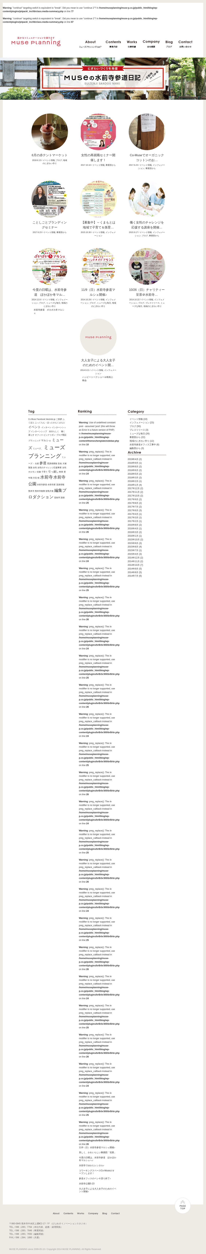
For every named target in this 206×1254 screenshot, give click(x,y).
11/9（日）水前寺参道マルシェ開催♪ (97, 1147)
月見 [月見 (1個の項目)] (35, 478)
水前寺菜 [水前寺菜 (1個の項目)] (52, 484)
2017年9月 (133, 499)
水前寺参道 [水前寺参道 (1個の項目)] (42, 484)
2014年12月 (134, 557)
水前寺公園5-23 (87, 1183)
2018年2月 (133, 481)
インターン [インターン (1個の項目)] (46, 427)
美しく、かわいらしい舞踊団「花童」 (97, 1152)
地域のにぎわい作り (152, 306)
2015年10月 (134, 539)
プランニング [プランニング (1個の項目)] (34, 440)
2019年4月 (133, 459)
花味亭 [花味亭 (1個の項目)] (57, 497)
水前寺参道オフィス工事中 (143, 444)
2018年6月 (133, 470)
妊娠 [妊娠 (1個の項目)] (39, 472)
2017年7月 (133, 506)
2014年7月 (133, 576)
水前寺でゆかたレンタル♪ (91, 1165)
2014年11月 (134, 561)
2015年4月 (133, 554)
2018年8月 (133, 466)
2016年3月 (133, 532)
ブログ (133, 426)
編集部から (135, 448)
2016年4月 (133, 528)
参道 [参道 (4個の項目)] (42, 463)
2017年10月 (134, 495)
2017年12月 (134, 488)
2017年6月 (133, 510)
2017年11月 (134, 492)
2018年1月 (133, 485)
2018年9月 (133, 463)
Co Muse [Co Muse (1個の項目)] (32, 419)
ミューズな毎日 (137, 433)
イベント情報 (136, 419)
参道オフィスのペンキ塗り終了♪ (95, 1178)
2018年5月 (133, 474)
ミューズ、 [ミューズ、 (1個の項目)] (38, 448)
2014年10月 (134, 565)
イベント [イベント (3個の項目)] (34, 427)
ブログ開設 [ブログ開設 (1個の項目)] (61, 435)
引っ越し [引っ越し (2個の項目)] (53, 471)
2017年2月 (133, 521)
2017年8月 (133, 503)
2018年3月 (133, 477)
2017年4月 (133, 514)
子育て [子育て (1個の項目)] (44, 472)
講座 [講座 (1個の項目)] (63, 497)
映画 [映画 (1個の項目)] (61, 472)
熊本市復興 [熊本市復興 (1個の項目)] (40, 491)
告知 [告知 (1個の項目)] (60, 463)
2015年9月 (133, 543)
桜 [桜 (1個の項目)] (38, 478)
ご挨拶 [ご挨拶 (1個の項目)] (59, 419)
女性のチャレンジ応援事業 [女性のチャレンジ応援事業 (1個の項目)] (49, 467)
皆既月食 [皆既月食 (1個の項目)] (50, 491)
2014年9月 (133, 568)
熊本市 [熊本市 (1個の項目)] (31, 491)
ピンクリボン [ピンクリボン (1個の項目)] (50, 435)
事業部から (135, 437)
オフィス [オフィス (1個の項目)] (39, 435)
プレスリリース (137, 430)
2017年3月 (133, 517)
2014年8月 (133, 572)
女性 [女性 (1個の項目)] (35, 467)
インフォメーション (139, 422)
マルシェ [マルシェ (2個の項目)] (46, 440)
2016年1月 (133, 536)
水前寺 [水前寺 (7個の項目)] (46, 477)
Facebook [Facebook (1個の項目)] (41, 419)
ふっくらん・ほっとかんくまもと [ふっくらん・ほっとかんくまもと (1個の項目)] (50, 422)
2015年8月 (133, 546)
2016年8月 (133, 525)
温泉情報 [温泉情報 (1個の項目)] (60, 484)
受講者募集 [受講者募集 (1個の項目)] (52, 463)
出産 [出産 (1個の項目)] (37, 463)
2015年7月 (133, 550)
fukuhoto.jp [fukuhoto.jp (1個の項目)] (50, 419)
